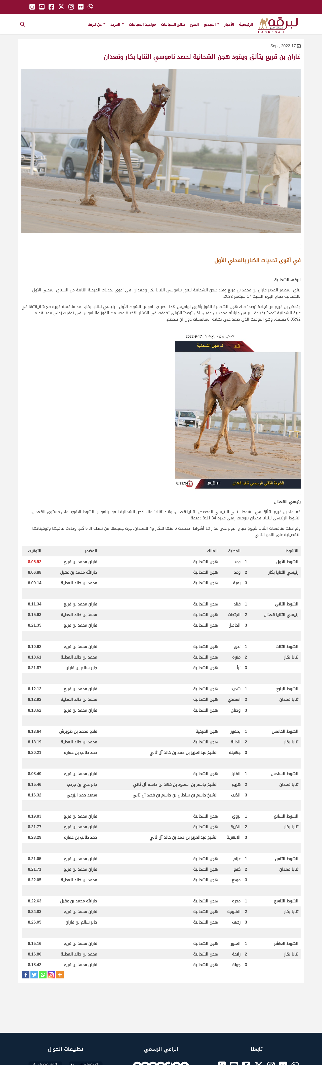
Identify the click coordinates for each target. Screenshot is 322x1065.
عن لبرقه (96, 24)
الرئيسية (246, 24)
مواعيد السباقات (142, 24)
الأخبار (229, 24)
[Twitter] (34, 974)
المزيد (117, 24)
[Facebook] (25, 974)
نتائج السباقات (173, 24)
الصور (194, 24)
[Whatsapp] (43, 974)
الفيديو (211, 24)
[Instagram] (51, 974)
